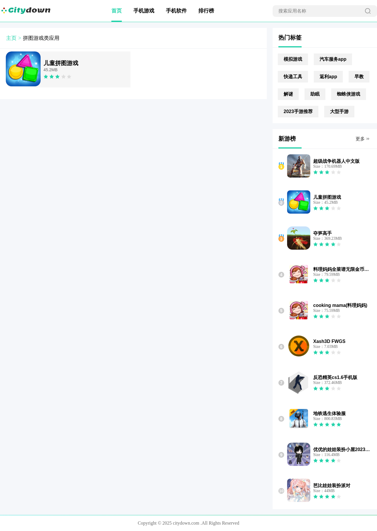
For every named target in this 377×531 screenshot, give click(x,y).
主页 (11, 38)
